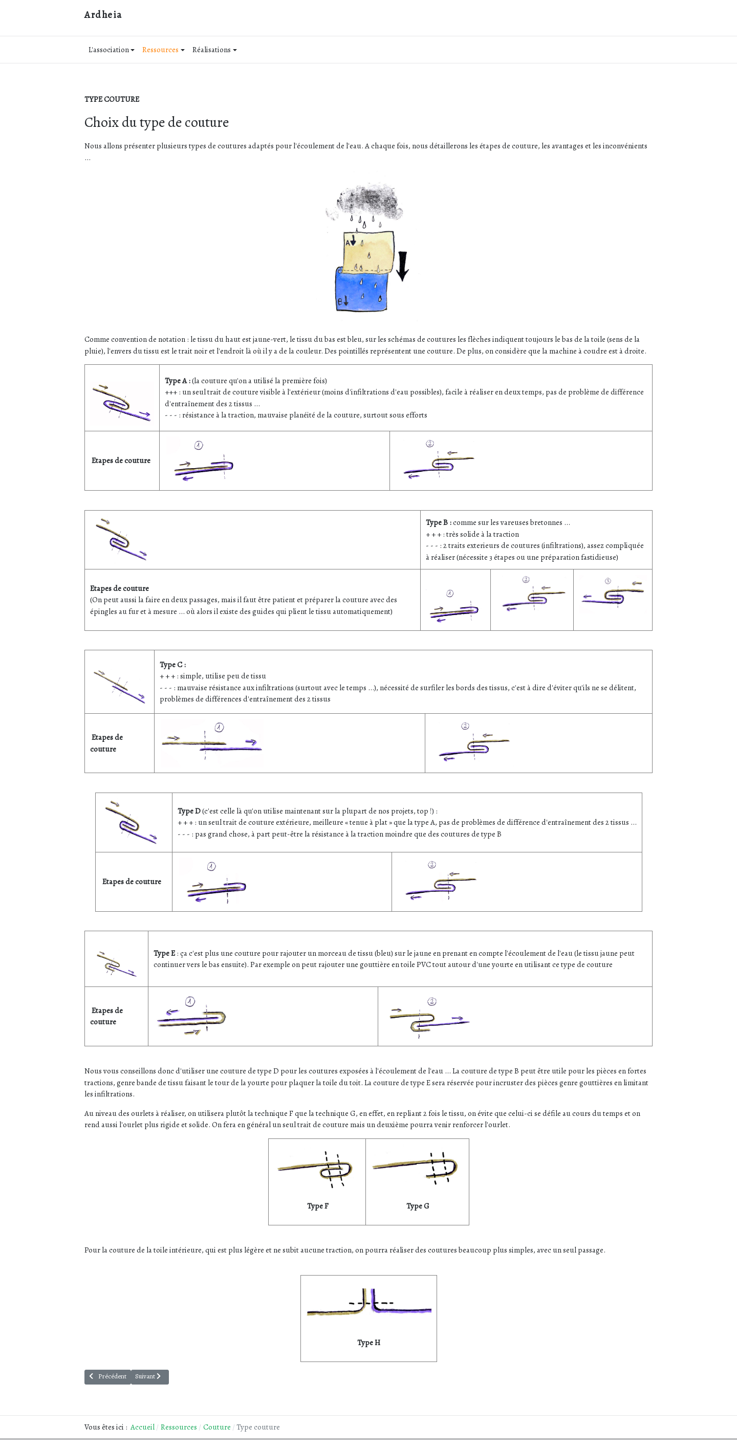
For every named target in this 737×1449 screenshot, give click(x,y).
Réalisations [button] (214, 50)
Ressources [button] (163, 50)
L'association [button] (112, 50)
